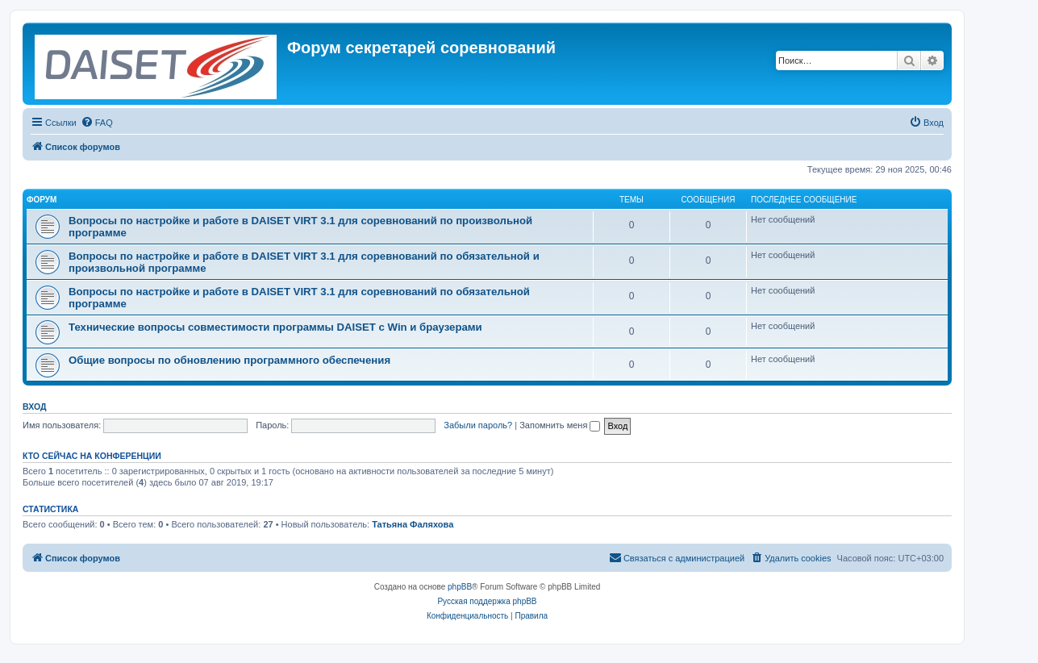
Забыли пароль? (478, 425)
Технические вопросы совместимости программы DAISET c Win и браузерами (275, 327)
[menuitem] (97, 122)
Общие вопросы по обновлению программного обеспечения (229, 360)
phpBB (460, 586)
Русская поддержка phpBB (486, 601)
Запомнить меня (559, 425)
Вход (34, 406)
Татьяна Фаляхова (412, 524)
